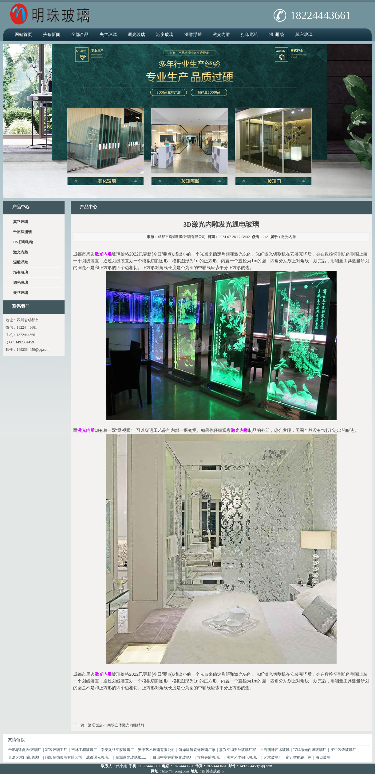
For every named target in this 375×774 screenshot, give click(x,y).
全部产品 (80, 34)
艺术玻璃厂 (273, 757)
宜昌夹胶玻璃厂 (210, 757)
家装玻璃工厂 (56, 750)
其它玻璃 (304, 34)
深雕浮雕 (193, 34)
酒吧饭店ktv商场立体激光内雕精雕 (116, 725)
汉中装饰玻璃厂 (343, 750)
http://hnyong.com (175, 771)
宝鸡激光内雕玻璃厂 (309, 750)
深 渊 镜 (276, 34)
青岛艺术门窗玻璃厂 (24, 757)
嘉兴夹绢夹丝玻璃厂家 (237, 750)
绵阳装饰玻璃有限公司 (63, 757)
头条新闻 (51, 34)
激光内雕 (221, 34)
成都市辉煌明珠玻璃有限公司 (182, 237)
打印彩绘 (249, 34)
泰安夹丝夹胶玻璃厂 (117, 750)
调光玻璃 (136, 34)
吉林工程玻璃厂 (84, 750)
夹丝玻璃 (108, 34)
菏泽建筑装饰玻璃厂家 (197, 750)
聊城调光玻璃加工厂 (132, 757)
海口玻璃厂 (325, 757)
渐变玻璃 (164, 34)
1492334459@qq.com (33, 349)
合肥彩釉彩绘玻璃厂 (24, 750)
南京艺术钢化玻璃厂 (243, 757)
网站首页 (23, 34)
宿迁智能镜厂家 (299, 757)
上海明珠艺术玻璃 (275, 750)
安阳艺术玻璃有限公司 (156, 750)
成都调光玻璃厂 (99, 757)
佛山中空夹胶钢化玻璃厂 (173, 757)
